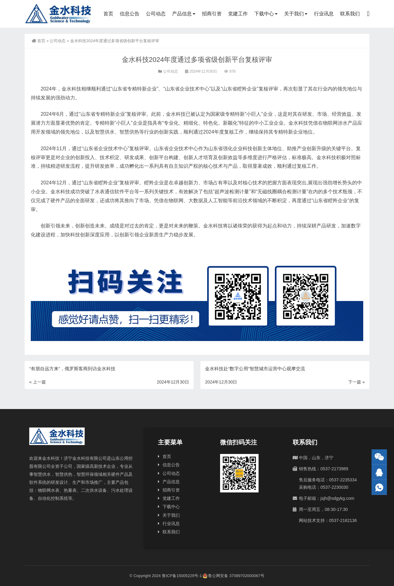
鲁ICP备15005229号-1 (182, 575)
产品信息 (182, 13)
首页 (108, 13)
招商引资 (212, 13)
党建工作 (238, 13)
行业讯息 (324, 13)
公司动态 (156, 13)
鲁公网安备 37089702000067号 (233, 575)
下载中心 (264, 13)
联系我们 (350, 13)
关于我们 (294, 13)
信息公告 (129, 13)
